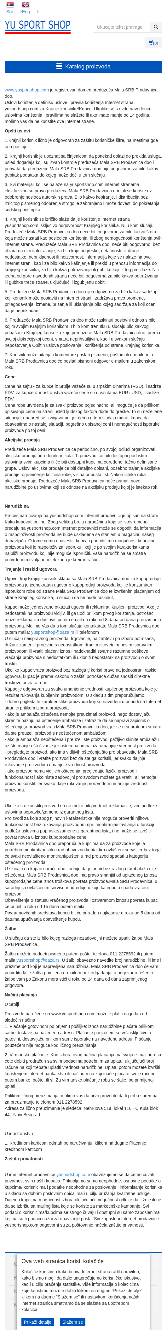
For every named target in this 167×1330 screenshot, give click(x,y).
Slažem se (72, 1322)
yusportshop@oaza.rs (52, 632)
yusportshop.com (73, 1174)
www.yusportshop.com (27, 89)
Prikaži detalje (37, 1322)
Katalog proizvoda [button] (83, 66)
